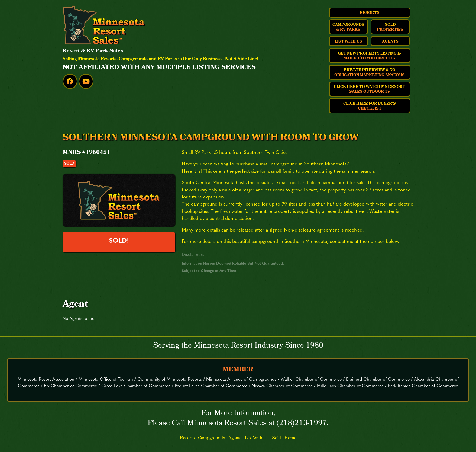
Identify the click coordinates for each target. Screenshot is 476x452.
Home (290, 438)
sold (69, 163)
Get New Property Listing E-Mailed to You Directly (369, 56)
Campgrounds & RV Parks (348, 27)
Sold (276, 438)
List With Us (348, 41)
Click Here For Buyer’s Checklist (369, 106)
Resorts (370, 13)
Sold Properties (390, 27)
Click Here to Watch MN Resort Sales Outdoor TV (369, 89)
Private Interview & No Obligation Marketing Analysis (369, 73)
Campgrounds (211, 438)
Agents (390, 41)
